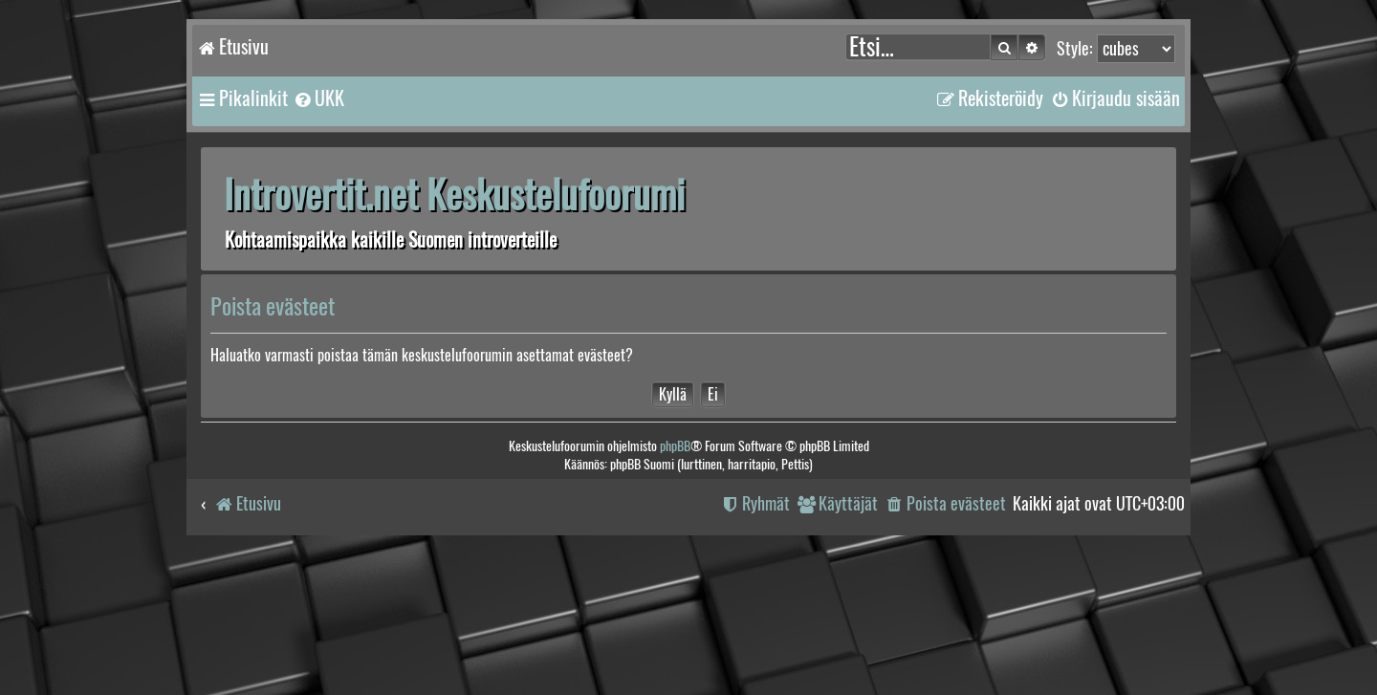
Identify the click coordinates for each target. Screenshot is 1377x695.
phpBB (675, 446)
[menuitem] (318, 98)
